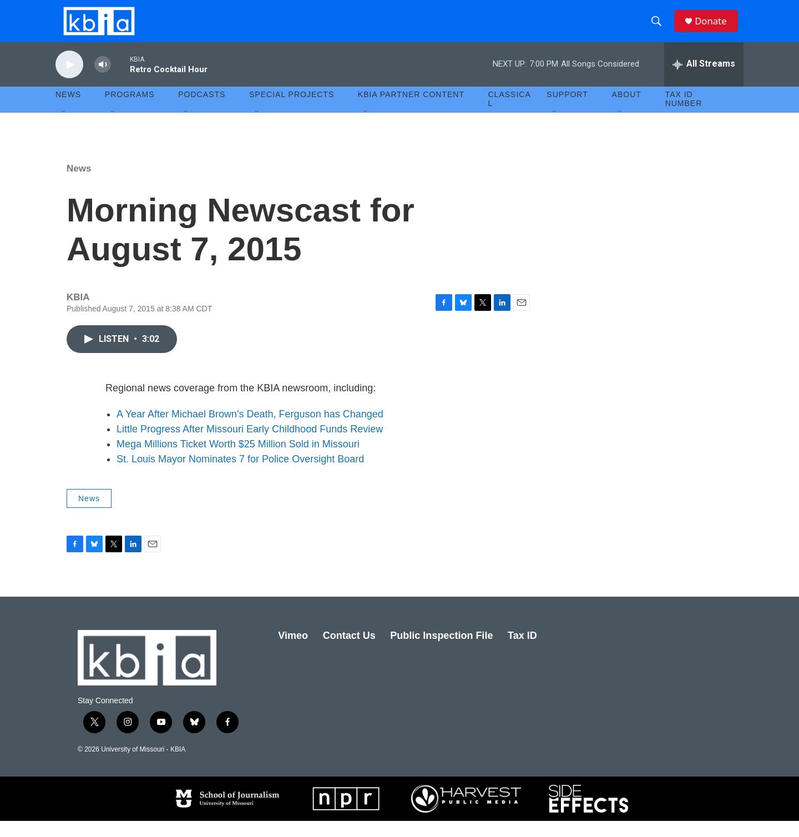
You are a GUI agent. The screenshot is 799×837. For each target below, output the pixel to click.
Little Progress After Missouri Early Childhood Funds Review (250, 445)
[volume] (102, 80)
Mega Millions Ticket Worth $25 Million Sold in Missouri (238, 460)
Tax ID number (683, 115)
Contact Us (349, 652)
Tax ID (522, 652)
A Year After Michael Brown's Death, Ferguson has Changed (250, 430)
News (79, 184)
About (626, 111)
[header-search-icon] (659, 29)
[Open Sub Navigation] (63, 128)
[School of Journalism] (226, 815)
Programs (130, 111)
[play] (69, 80)
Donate (715, 29)
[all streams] (704, 80)
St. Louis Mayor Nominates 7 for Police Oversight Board (240, 475)
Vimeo (293, 652)
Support (567, 111)
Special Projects (291, 111)
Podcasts (201, 111)
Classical (509, 115)
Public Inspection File (441, 652)
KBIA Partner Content (411, 111)
